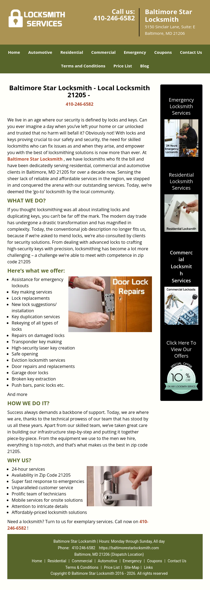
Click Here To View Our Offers (181, 349)
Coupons (163, 52)
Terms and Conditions (83, 65)
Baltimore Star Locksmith (35, 159)
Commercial (103, 52)
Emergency (135, 52)
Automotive (40, 52)
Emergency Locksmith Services (181, 106)
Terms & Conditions (81, 567)
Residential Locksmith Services (181, 181)
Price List (122, 65)
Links (148, 567)
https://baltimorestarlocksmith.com (129, 548)
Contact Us (191, 52)
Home (14, 52)
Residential (71, 52)
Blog (144, 65)
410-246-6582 (114, 17)
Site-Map (131, 567)
